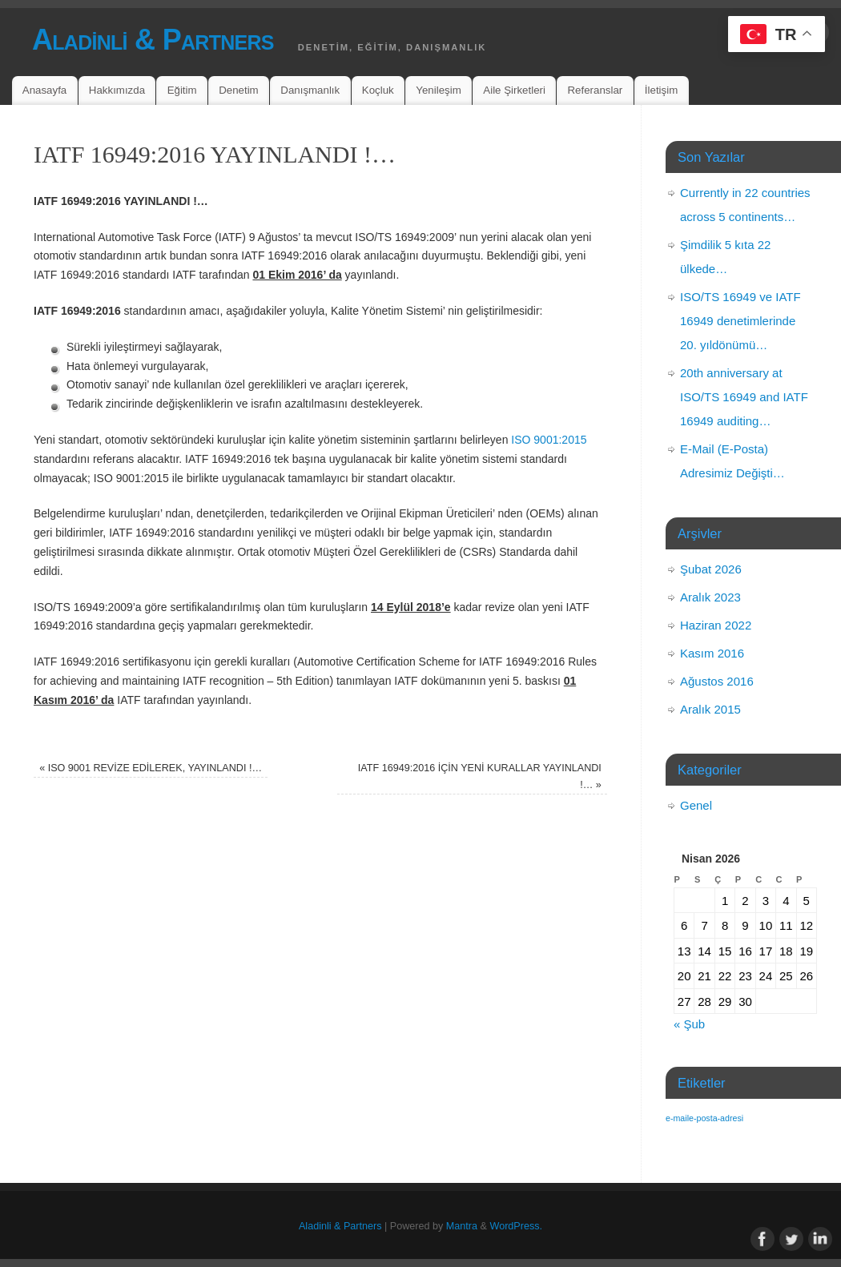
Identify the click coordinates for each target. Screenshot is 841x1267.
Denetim (239, 90)
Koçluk (378, 90)
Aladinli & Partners (153, 40)
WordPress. (515, 1226)
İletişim (661, 90)
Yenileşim (438, 90)
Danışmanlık (310, 90)
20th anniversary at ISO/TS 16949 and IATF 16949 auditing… (744, 397)
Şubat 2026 (711, 569)
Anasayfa (44, 90)
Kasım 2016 (712, 653)
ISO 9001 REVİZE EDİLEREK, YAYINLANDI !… (150, 768)
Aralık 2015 (710, 709)
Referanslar (595, 90)
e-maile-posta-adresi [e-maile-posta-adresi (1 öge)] (704, 1118)
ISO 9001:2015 (548, 439)
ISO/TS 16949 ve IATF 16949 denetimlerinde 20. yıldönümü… (740, 321)
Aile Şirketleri (514, 90)
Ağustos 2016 (717, 681)
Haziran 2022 (715, 625)
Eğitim (182, 90)
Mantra (461, 1226)
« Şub (689, 1024)
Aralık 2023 (710, 597)
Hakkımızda (117, 90)
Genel (696, 805)
